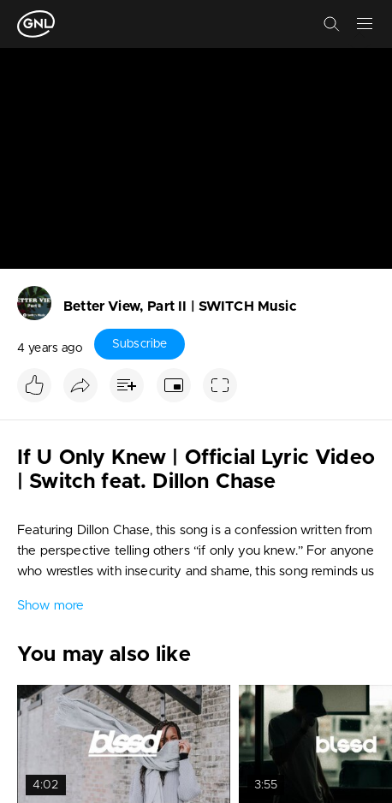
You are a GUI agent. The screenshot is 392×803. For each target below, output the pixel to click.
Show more (50, 605)
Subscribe (139, 344)
